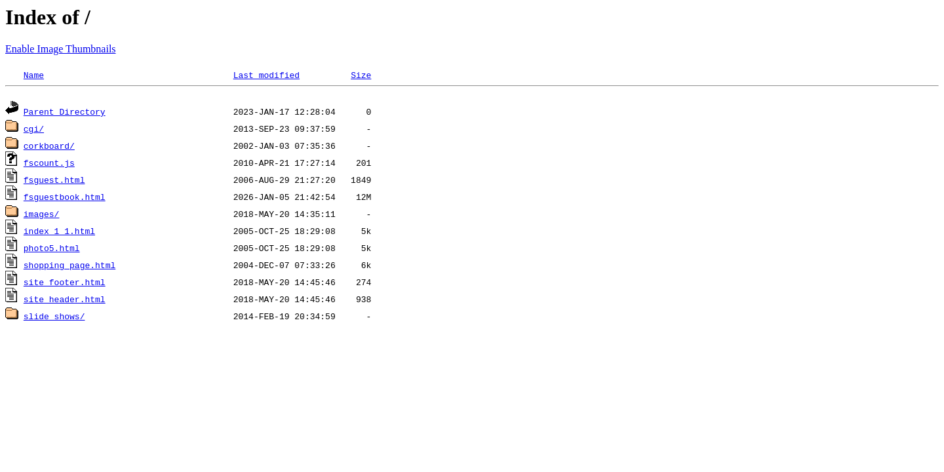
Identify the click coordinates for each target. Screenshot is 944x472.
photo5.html (52, 250)
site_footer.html (65, 284)
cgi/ (34, 130)
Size (361, 75)
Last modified (266, 75)
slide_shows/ (54, 318)
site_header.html (65, 301)
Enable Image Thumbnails (60, 48)
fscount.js (49, 164)
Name (34, 75)
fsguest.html (54, 181)
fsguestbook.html (65, 199)
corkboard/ (49, 147)
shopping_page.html (69, 267)
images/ (42, 216)
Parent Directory (65, 113)
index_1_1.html (59, 233)
